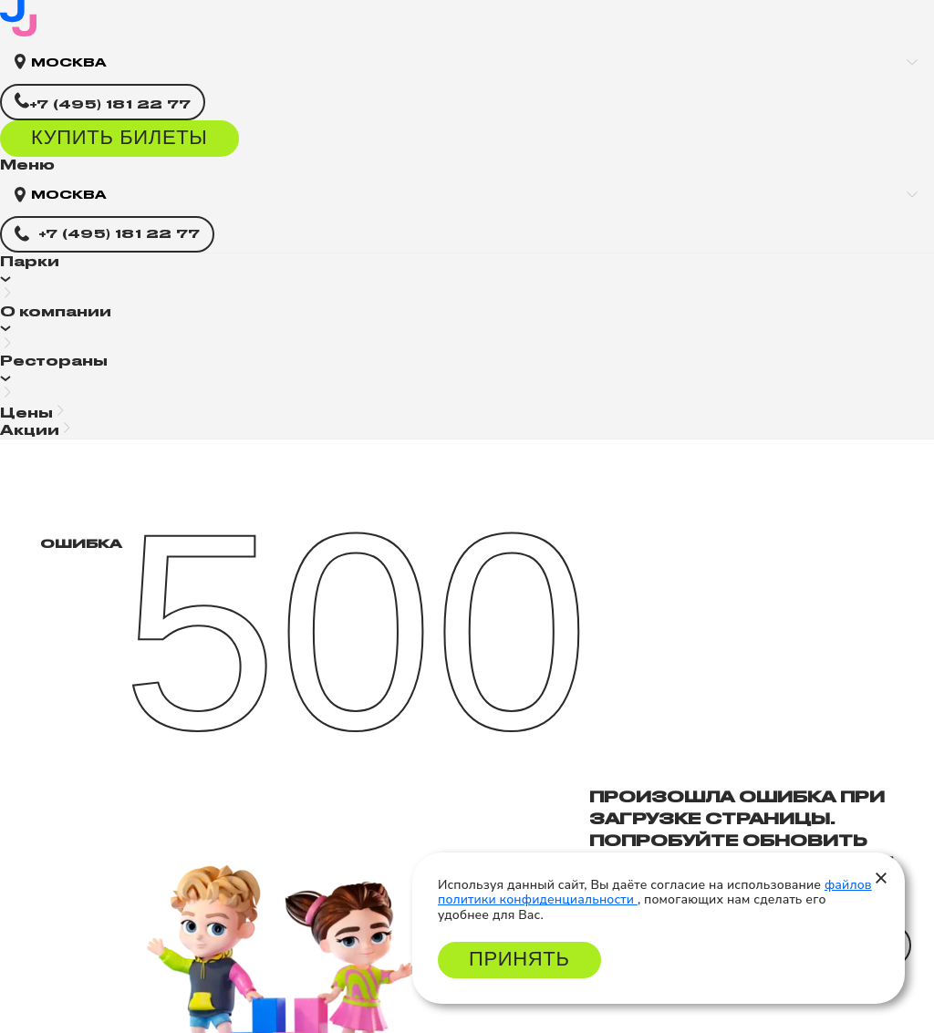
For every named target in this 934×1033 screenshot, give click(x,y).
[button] (467, 278)
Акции (29, 430)
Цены (26, 412)
